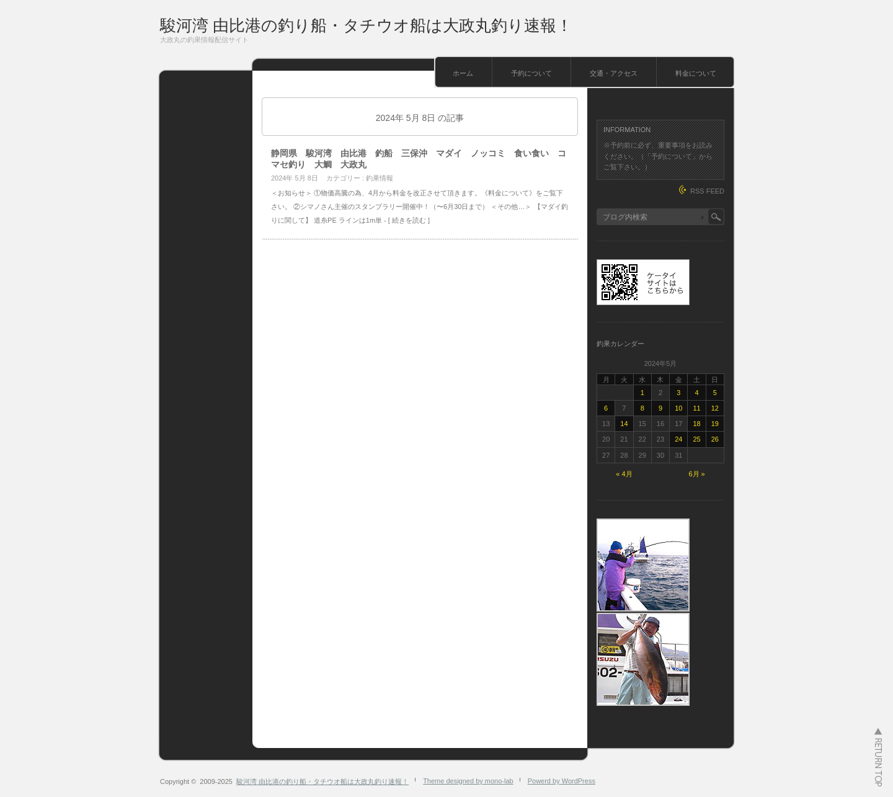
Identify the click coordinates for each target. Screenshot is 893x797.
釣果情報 (379, 178)
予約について (531, 73)
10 (678, 408)
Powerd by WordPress (561, 781)
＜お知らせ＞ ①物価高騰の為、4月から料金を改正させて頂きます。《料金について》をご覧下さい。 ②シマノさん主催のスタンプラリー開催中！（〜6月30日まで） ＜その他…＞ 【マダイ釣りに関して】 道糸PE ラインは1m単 (419, 206)
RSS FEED (707, 191)
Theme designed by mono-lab (468, 781)
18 (696, 423)
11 (696, 408)
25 (696, 439)
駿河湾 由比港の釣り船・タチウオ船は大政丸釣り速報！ (366, 25)
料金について (695, 73)
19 (715, 423)
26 (715, 439)
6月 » (696, 474)
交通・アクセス (614, 73)
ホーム (463, 73)
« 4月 (624, 474)
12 (715, 408)
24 (678, 439)
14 (624, 423)
